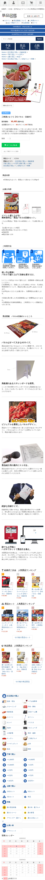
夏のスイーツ (9, 812)
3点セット (8, 797)
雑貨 (27, 749)
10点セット (8, 791)
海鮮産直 (31, 161)
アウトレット (9, 831)
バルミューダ (30, 728)
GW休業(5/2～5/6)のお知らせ (22, 27)
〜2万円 (7, 770)
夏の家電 (28, 812)
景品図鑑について (20, 20)
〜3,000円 (29, 759)
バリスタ (28, 722)
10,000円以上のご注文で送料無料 (22, 34)
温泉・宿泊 (8, 701)
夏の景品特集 (9, 807)
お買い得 (8, 825)
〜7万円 (28, 775)
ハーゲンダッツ (10, 744)
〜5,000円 (8, 765)
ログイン (7, 20)
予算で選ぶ (7, 163)
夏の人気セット (31, 818)
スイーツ (7, 717)
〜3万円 (28, 770)
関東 (28, 166)
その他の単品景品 (22, 682)
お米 (27, 744)
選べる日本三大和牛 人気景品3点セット (37, 625)
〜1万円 (15, 163)
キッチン (7, 738)
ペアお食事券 (30, 701)
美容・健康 (29, 733)
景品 (22, 46)
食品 (6, 749)
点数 (37, 46)
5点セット (29, 791)
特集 (6, 802)
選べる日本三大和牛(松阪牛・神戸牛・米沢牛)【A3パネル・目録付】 (7, 669)
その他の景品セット (23, 637)
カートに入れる (10, 145)
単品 (30, 163)
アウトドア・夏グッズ (11, 819)
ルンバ (7, 722)
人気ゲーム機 (30, 712)
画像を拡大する (7, 105)
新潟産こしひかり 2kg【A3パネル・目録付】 (22, 667)
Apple (6, 728)
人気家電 (7, 733)
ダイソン (28, 717)
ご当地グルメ (20, 166)
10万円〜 (28, 781)
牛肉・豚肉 (29, 706)
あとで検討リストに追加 (11, 151)
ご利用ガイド (34, 20)
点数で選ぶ (23, 163)
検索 (39, 39)
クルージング (9, 706)
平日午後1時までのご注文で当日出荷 (22, 30)
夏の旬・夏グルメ (31, 807)
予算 (8, 46)
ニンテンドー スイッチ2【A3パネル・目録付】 (7, 591)
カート (35, 23)
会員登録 (26, 23)
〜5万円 (7, 775)
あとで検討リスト (13, 23)
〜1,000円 (8, 759)
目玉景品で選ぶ (20, 161)
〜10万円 (7, 781)
